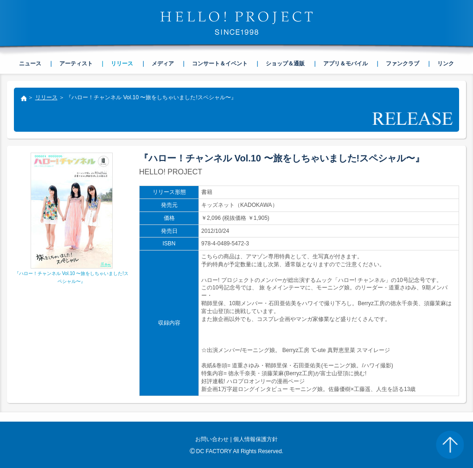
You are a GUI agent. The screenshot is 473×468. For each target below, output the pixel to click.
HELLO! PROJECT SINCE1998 (236, 23)
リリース (46, 97)
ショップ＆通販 (285, 63)
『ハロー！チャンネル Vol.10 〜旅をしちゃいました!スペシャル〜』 (71, 273)
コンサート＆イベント (220, 63)
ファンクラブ (402, 63)
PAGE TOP (450, 445)
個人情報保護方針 (255, 439)
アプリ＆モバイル (345, 63)
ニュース (30, 63)
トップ (23, 99)
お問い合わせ (212, 439)
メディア (163, 63)
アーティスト (76, 63)
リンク (445, 63)
